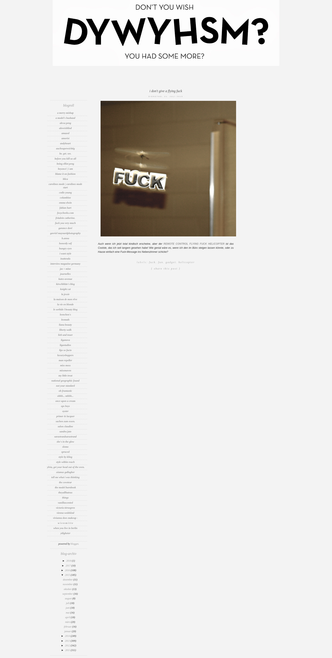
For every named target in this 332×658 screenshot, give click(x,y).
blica (65, 179)
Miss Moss (65, 365)
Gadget (171, 262)
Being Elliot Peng (65, 163)
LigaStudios (65, 345)
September (67, 593)
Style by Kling (65, 456)
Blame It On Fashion (65, 173)
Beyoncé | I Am (65, 168)
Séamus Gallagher (65, 472)
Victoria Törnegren (65, 507)
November (68, 584)
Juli (68, 603)
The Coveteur (65, 482)
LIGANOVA (65, 340)
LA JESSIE (65, 294)
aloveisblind (65, 128)
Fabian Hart (65, 207)
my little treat (65, 375)
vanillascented (65, 502)
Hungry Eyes (65, 248)
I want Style (65, 253)
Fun (160, 262)
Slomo (65, 446)
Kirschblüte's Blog (65, 284)
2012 (68, 645)
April (68, 617)
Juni (68, 607)
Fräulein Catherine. (65, 218)
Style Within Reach (65, 462)
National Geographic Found (65, 380)
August (68, 598)
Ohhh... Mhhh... (65, 395)
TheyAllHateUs (65, 492)
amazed (65, 133)
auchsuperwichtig (65, 148)
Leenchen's (65, 314)
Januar (68, 631)
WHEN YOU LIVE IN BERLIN (65, 528)
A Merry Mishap (65, 112)
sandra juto (65, 431)
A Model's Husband (65, 118)
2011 (68, 650)
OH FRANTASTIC (65, 390)
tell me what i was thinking (65, 477)
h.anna (65, 238)
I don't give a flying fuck (165, 91)
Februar (68, 626)
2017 (68, 565)
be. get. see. (65, 153)
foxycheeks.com (65, 212)
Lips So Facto (65, 350)
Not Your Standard (65, 385)
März (68, 622)
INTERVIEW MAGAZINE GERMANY (65, 263)
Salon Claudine (65, 426)
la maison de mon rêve (65, 299)
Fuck (152, 262)
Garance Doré (65, 228)
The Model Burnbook (65, 487)
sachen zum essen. (65, 421)
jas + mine (65, 268)
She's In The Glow (65, 441)
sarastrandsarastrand (65, 436)
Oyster (65, 411)
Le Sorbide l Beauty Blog (65, 309)
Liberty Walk (65, 329)
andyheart (65, 143)
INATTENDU (65, 258)
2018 (69, 560)
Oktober (68, 589)
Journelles (65, 273)
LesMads (65, 319)
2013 (68, 640)
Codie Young (65, 192)
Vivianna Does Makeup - (65, 517)
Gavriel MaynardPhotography (65, 233)
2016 (68, 570)
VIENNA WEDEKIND (65, 512)
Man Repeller (65, 360)
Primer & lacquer (65, 416)
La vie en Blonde (65, 304)
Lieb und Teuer (65, 334)
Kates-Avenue (65, 279)
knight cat (65, 289)
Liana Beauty (65, 324)
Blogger (74, 543)
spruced (65, 451)
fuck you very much (65, 223)
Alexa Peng (65, 123)
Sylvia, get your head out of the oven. (65, 467)
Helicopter (186, 262)
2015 (68, 574)
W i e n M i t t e (65, 523)
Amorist (65, 138)
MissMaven (65, 370)
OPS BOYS (65, 406)
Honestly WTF (65, 243)
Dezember (68, 579)
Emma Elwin (65, 202)
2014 (68, 635)
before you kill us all (65, 158)
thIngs (65, 497)
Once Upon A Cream (65, 401)
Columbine (65, 197)
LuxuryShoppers (65, 355)
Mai (68, 612)
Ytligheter (66, 533)
